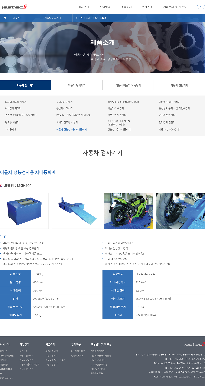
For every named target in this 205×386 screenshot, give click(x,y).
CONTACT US (6, 378)
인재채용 (147, 7)
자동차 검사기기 (26, 355)
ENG (201, 6)
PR (1, 373)
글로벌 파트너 (6, 369)
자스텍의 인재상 (78, 351)
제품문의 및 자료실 (175, 7)
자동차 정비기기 (26, 360)
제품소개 (126, 7)
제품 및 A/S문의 (98, 369)
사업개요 (23, 351)
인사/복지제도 (77, 355)
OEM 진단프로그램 (99, 364)
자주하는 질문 (97, 373)
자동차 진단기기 (26, 369)
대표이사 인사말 (7, 355)
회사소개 (83, 7)
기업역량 (4, 364)
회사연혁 (4, 360)
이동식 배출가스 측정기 (29, 364)
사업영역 (105, 7)
